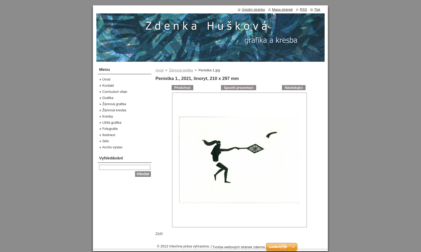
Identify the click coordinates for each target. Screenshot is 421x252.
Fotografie (110, 129)
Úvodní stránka (253, 10)
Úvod (159, 70)
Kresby (107, 116)
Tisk (317, 10)
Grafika (107, 98)
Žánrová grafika (181, 70)
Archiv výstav (112, 147)
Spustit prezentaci (238, 88)
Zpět (159, 233)
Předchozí (182, 88)
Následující (294, 88)
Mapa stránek (282, 10)
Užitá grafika (111, 122)
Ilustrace (108, 135)
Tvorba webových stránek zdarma (238, 247)
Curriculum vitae (114, 92)
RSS (303, 10)
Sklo (105, 141)
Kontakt (108, 85)
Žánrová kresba (114, 110)
